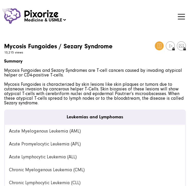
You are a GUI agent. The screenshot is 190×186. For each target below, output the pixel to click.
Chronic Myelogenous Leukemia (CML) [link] (47, 170)
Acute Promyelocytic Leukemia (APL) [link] (45, 144)
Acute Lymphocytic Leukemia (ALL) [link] (43, 157)
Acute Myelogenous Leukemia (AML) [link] (45, 131)
